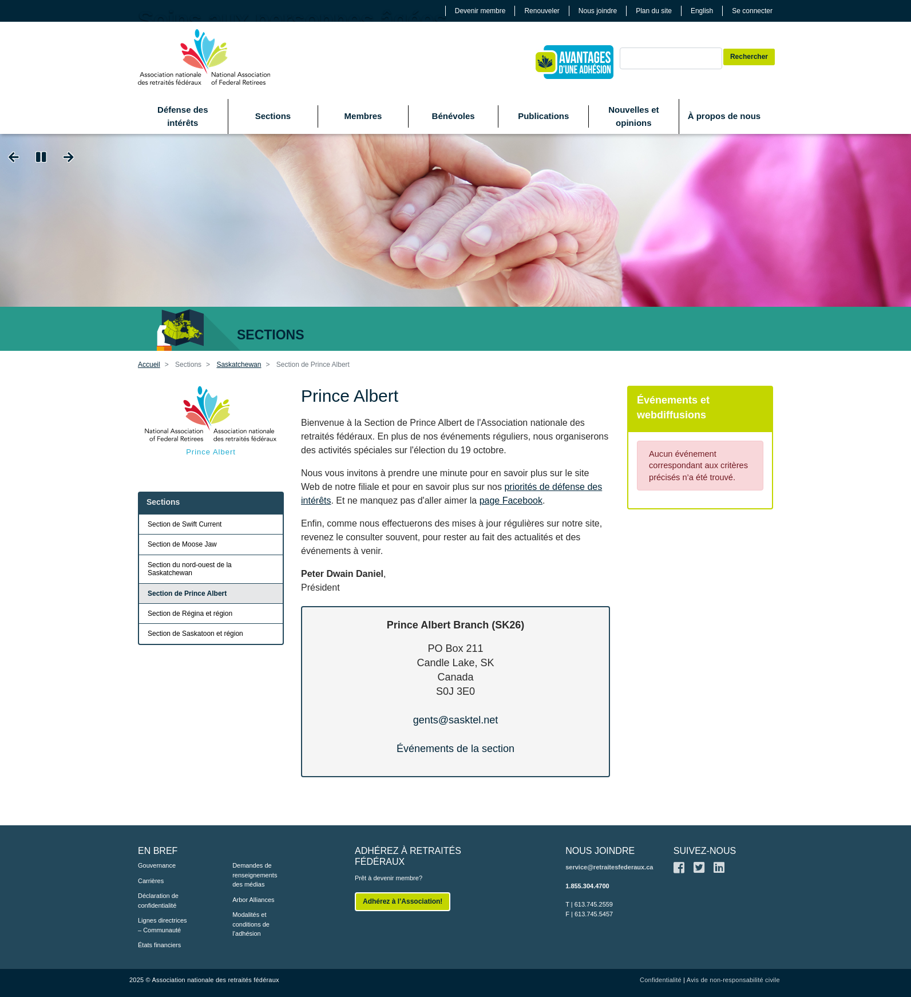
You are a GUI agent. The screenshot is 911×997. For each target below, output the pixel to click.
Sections (273, 116)
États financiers (159, 944)
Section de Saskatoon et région (195, 634)
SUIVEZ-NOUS (705, 851)
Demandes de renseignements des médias (254, 875)
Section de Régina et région (190, 614)
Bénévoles (453, 116)
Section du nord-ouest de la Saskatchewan (190, 569)
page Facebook (511, 500)
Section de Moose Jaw (182, 544)
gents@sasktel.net (455, 720)
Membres (363, 116)
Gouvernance (157, 865)
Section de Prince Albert (187, 594)
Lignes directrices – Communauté (162, 925)
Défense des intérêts (182, 116)
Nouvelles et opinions (633, 116)
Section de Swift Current (184, 524)
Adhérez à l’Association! (402, 901)
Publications (543, 116)
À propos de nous (724, 116)
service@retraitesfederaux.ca (609, 867)
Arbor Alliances (253, 899)
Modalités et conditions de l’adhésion (251, 924)
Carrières (151, 880)
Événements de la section (455, 748)
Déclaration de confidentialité (158, 900)
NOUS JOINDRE (600, 851)
